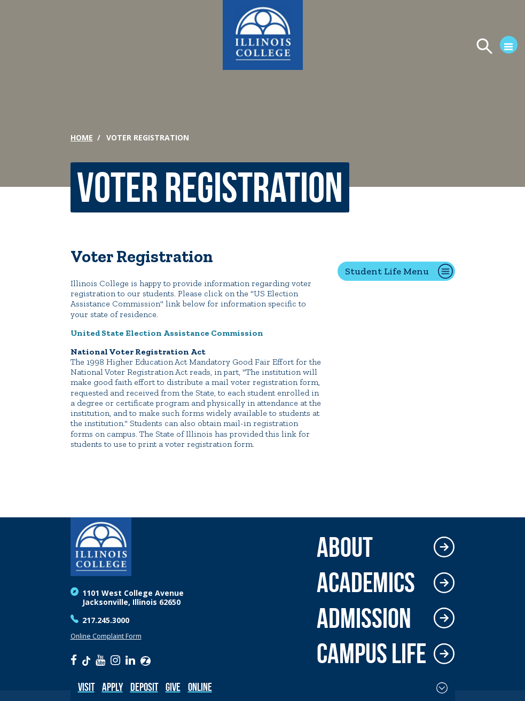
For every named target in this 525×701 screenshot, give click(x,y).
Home (81, 137)
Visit (86, 687)
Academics (366, 583)
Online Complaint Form (106, 636)
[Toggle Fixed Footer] (442, 687)
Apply (112, 687)
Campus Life (371, 654)
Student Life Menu (387, 271)
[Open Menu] (492, 47)
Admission (364, 618)
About (345, 547)
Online (200, 687)
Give (173, 687)
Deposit (144, 687)
